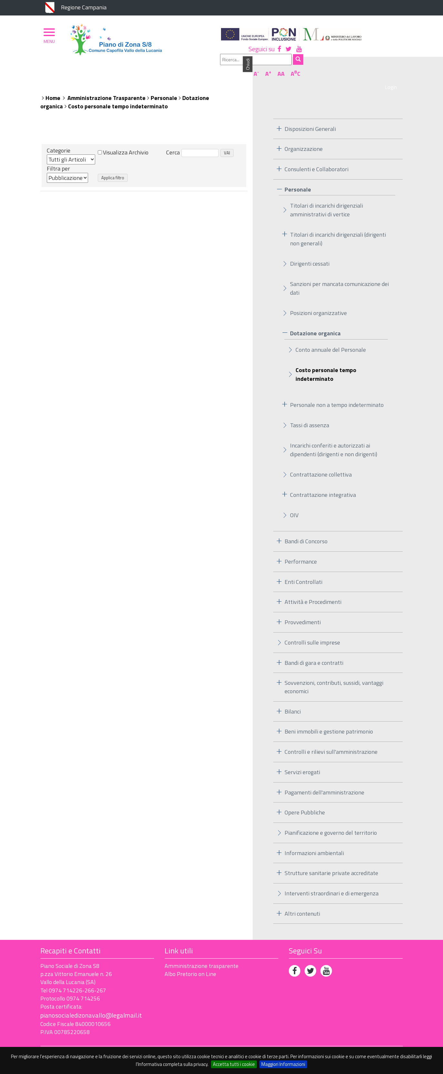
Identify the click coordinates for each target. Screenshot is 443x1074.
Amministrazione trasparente (201, 954)
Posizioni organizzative (318, 301)
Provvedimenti (303, 610)
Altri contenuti (302, 902)
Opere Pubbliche (305, 801)
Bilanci (293, 700)
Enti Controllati (303, 570)
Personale (164, 86)
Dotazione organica (315, 322)
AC (395, 52)
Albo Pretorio (230, 70)
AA (380, 52)
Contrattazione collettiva (321, 463)
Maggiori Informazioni (283, 1064)
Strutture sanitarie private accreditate (331, 861)
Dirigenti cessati (309, 252)
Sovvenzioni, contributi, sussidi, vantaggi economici (334, 675)
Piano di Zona (68, 70)
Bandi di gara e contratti (314, 651)
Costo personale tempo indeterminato (118, 95)
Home (52, 86)
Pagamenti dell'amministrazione (324, 780)
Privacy (49, 1042)
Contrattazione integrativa (323, 483)
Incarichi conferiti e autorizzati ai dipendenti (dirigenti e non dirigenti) (333, 438)
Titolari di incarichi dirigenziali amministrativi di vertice (326, 198)
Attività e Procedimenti (313, 590)
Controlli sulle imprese (312, 631)
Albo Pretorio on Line (190, 962)
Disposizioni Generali (310, 117)
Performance (301, 550)
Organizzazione (116, 70)
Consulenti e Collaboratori (316, 157)
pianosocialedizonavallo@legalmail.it (91, 1004)
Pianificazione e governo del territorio (331, 821)
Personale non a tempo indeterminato (337, 393)
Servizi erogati (302, 760)
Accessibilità (85, 1042)
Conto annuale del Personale (331, 338)
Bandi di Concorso (306, 530)
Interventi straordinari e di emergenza (331, 882)
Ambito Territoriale (174, 70)
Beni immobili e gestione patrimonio (329, 720)
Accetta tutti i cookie (234, 1064)
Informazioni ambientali (314, 841)
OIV (294, 503)
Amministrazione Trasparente (106, 86)
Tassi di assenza (309, 413)
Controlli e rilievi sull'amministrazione (331, 740)
